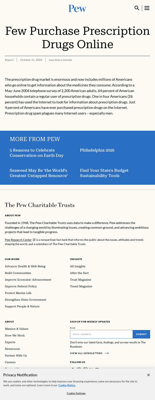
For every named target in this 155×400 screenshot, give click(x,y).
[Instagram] (78, 369)
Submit (141, 334)
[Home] (39, 205)
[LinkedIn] (85, 369)
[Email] (101, 334)
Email (72, 328)
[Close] (148, 377)
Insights (76, 259)
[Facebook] (72, 369)
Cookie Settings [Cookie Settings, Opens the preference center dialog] (76, 395)
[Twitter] (91, 369)
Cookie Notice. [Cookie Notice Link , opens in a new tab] (67, 387)
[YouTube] (97, 369)
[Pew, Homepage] (77, 8)
